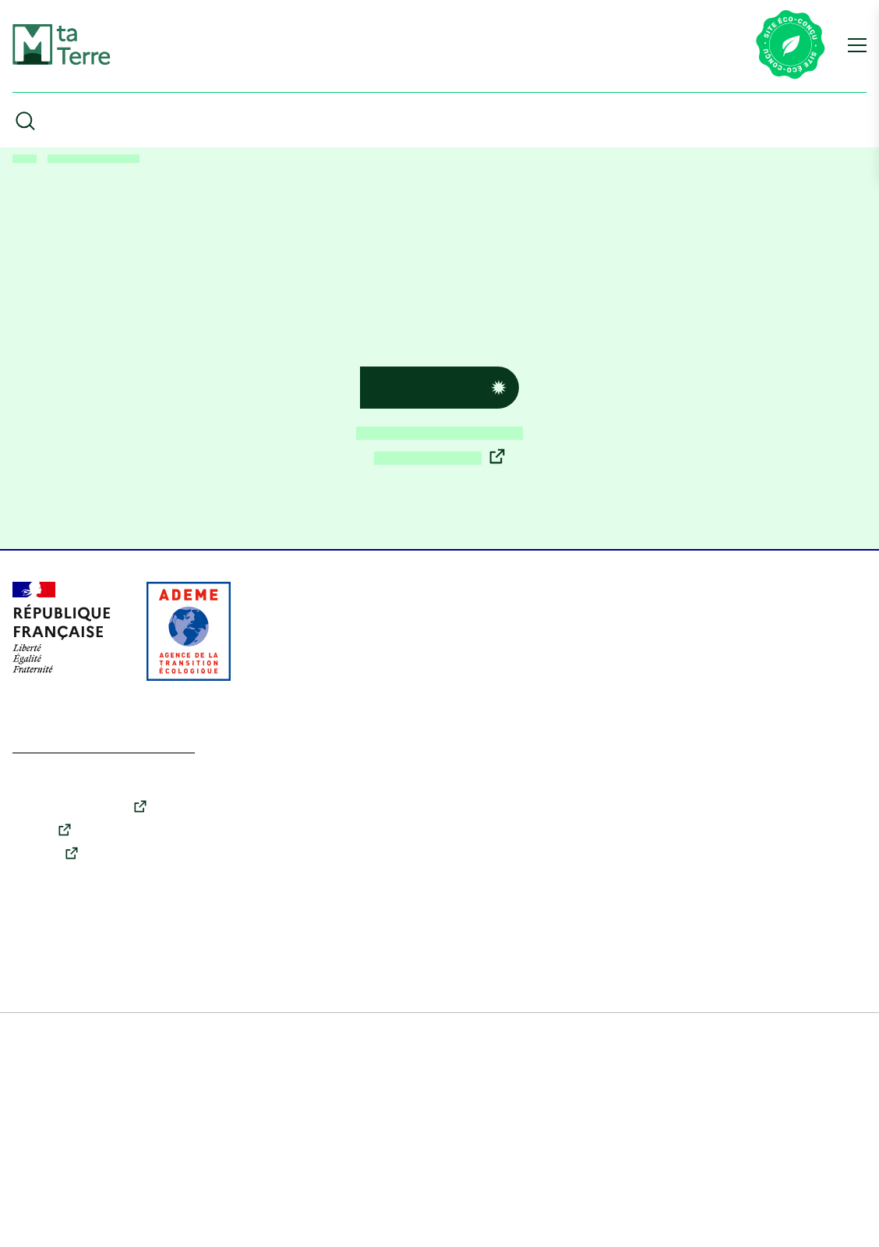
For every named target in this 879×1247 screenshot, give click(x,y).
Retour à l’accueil (425, 434)
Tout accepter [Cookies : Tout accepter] (103, 1170)
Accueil (26, 159)
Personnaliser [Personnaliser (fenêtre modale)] (104, 1072)
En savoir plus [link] (111, 1188)
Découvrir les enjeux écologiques (439, 480)
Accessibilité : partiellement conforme (114, 1223)
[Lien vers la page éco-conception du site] (790, 46)
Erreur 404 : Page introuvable (108, 159)
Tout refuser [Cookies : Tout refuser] (103, 1118)
